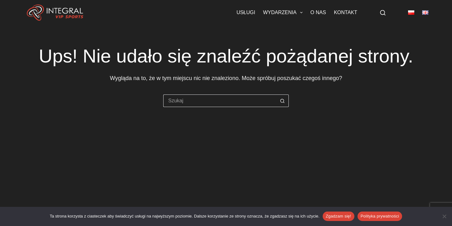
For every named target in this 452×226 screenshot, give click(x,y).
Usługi (245, 12)
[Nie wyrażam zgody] (444, 216)
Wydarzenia (284, 12)
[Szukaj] (382, 12)
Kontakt (345, 12)
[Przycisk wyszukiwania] (282, 100)
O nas (318, 12)
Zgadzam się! (338, 216)
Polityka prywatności (380, 216)
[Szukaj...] (219, 100)
